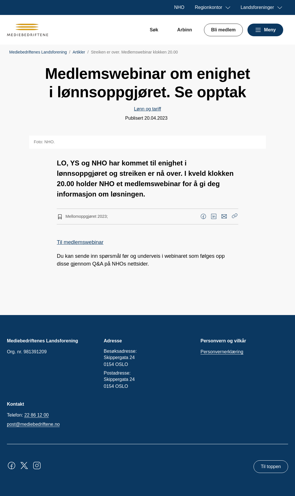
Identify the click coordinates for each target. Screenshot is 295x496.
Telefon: (28, 415)
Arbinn (184, 29)
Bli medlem (223, 29)
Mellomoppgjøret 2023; (86, 216)
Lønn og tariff (147, 108)
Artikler (79, 52)
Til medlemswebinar (80, 242)
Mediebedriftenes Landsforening (38, 52)
